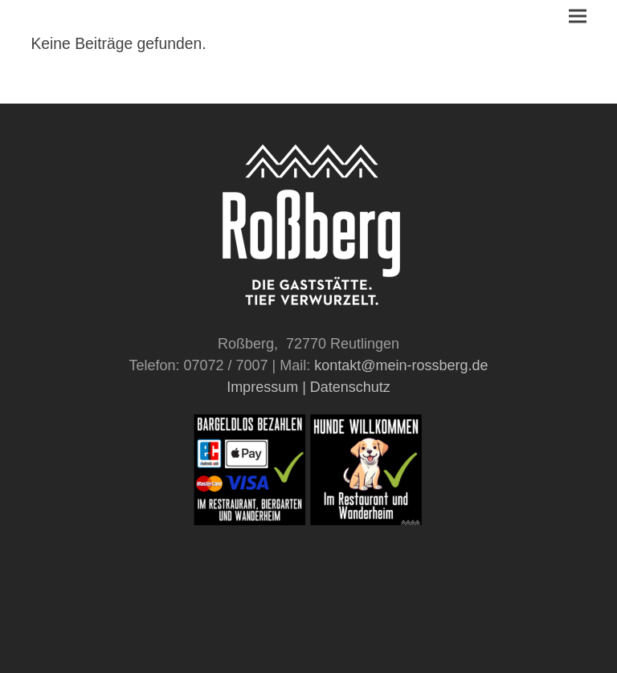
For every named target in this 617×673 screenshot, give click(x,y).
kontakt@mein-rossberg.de (401, 365)
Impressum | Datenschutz (308, 387)
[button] (577, 16)
